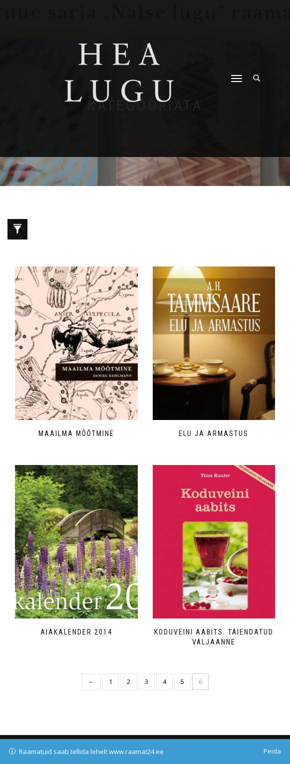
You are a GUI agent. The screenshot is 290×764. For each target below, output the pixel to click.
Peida (272, 751)
